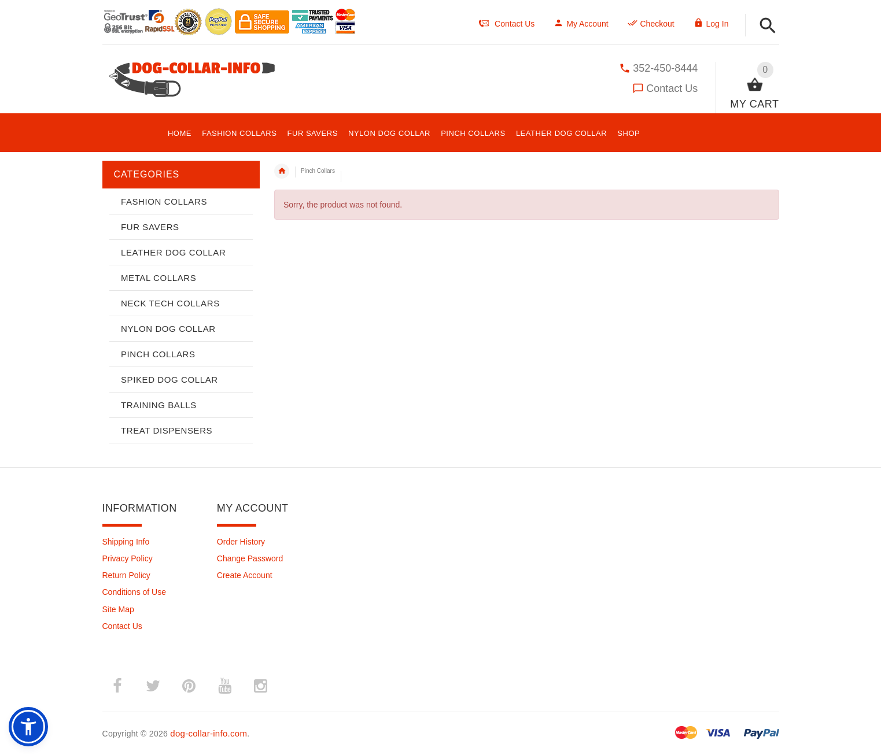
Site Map (118, 609)
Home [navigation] (281, 171)
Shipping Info (126, 541)
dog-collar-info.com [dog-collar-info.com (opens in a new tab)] (208, 733)
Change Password (250, 558)
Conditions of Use (134, 592)
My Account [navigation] (581, 23)
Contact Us (672, 88)
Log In (711, 23)
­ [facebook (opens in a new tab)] (117, 686)
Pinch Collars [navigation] (318, 171)
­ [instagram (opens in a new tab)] (261, 686)
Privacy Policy (127, 558)
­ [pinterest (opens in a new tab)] (189, 686)
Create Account (244, 575)
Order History (241, 541)
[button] (768, 26)
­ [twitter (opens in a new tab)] (153, 686)
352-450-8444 (665, 68)
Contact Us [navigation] (507, 23)
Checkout (651, 23)
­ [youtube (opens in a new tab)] (225, 686)
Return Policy (126, 575)
